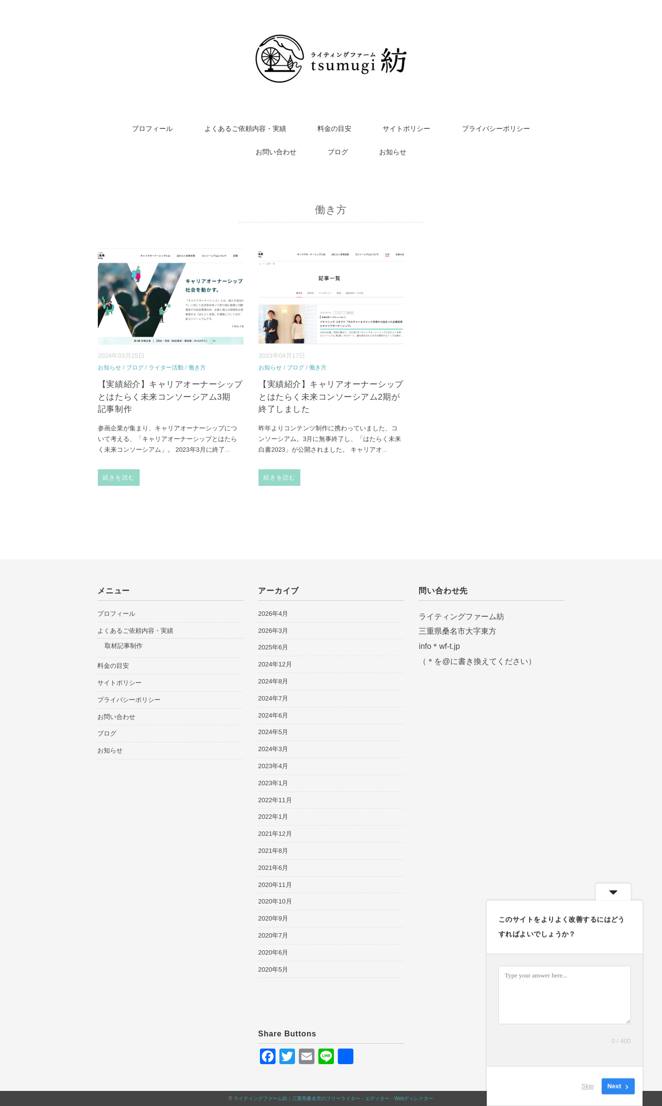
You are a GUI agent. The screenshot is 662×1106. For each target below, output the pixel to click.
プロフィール (152, 128)
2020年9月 (273, 918)
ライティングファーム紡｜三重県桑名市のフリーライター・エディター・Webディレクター (333, 1098)
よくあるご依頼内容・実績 (245, 128)
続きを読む (119, 477)
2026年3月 (273, 630)
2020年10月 (275, 901)
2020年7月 (273, 935)
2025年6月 (273, 647)
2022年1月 (273, 816)
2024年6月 (273, 715)
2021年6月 (273, 867)
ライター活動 (166, 367)
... (227, 449)
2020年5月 (273, 969)
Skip (588, 1086)
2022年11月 (275, 800)
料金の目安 (334, 128)
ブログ (338, 152)
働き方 (197, 367)
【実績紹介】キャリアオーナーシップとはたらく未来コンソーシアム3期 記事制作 (170, 397)
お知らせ (392, 152)
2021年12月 (275, 833)
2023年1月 (273, 783)
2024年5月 (273, 732)
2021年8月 (273, 850)
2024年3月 (273, 749)
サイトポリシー (406, 128)
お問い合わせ (276, 152)
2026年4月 (273, 613)
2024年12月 (275, 664)
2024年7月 (273, 698)
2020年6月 (273, 952)
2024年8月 (273, 681)
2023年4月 (273, 766)
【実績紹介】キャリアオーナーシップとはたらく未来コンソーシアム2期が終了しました (331, 397)
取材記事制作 (124, 645)
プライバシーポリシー (496, 128)
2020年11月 (275, 884)
